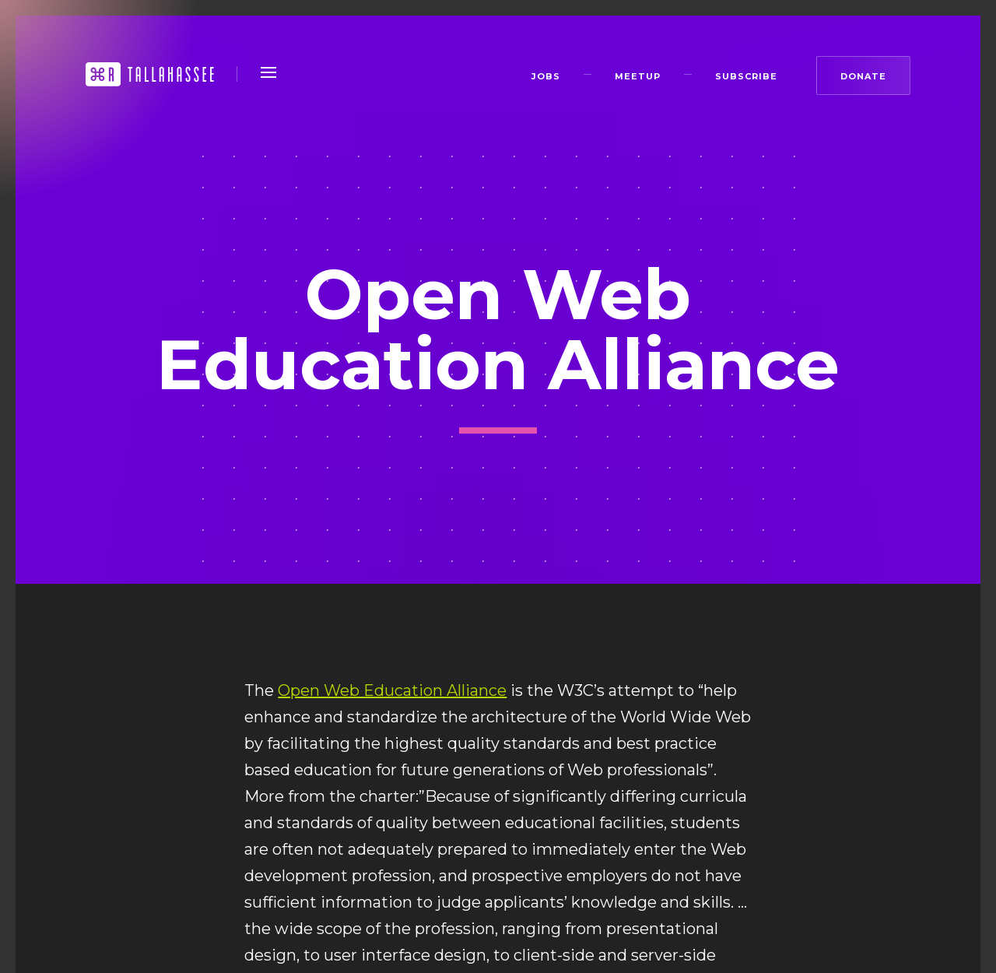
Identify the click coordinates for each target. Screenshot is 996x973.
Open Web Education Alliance (392, 690)
